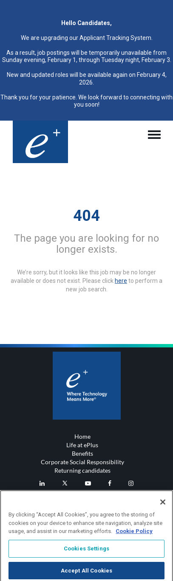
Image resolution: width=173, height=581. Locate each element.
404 (86, 215)
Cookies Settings (86, 550)
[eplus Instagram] (131, 483)
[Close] (162, 504)
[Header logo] (40, 142)
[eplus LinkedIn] (42, 483)
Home (82, 436)
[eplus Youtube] (88, 483)
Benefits (82, 453)
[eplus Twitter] (65, 483)
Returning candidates (82, 470)
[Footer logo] (87, 386)
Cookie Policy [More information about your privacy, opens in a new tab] (134, 533)
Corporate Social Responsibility (82, 461)
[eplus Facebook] (109, 483)
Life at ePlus (82, 444)
